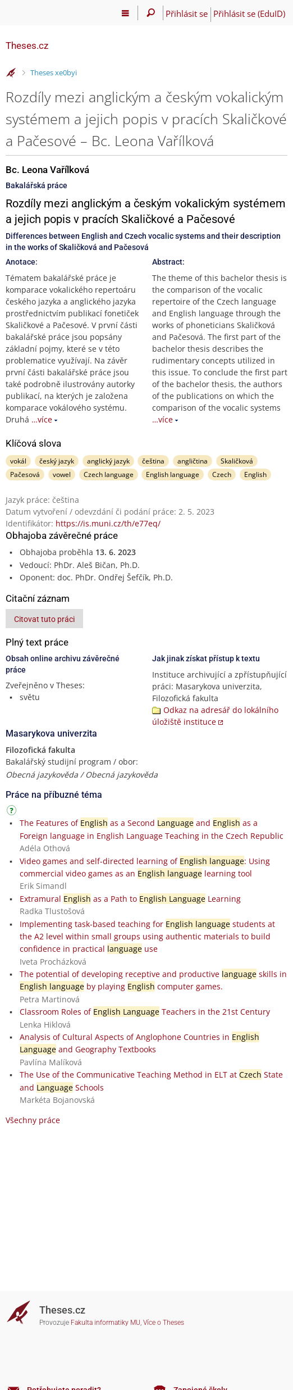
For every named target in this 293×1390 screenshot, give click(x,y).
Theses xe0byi (53, 72)
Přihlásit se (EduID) (249, 13)
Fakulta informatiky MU (105, 1323)
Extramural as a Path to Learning (130, 898)
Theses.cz (27, 45)
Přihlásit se (187, 13)
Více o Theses (163, 1323)
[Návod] (13, 812)
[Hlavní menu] (125, 13)
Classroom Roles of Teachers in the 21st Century (145, 1011)
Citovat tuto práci (44, 619)
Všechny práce (33, 1120)
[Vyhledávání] (150, 13)
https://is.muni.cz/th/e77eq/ (108, 523)
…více (41, 419)
